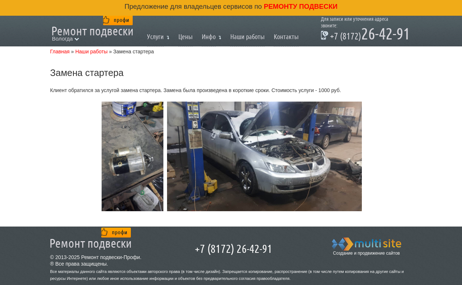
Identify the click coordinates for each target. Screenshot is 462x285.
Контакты (286, 37)
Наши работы (247, 37)
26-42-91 (365, 35)
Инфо (209, 37)
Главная (59, 51)
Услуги (155, 37)
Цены (185, 37)
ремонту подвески (300, 6)
